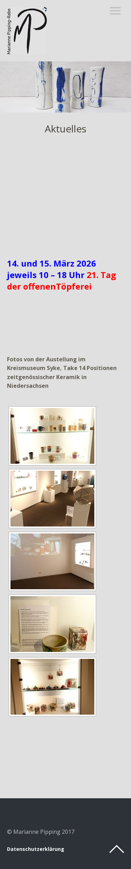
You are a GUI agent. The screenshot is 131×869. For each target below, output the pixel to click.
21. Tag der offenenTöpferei (61, 280)
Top (116, 849)
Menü (115, 11)
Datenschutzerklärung (35, 849)
